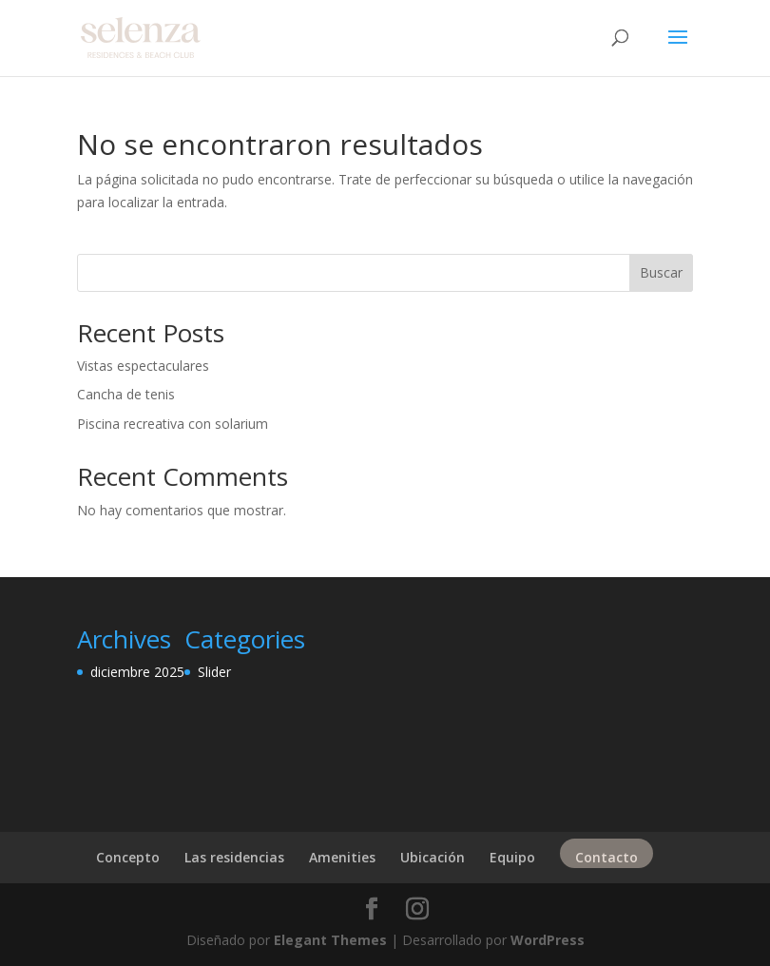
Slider (214, 672)
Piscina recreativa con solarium (172, 424)
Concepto (128, 857)
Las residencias (234, 857)
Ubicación (432, 857)
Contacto (606, 857)
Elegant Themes (330, 940)
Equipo (512, 857)
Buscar (661, 272)
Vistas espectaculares (143, 366)
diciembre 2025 (137, 672)
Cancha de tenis (126, 394)
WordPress (547, 940)
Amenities (342, 857)
